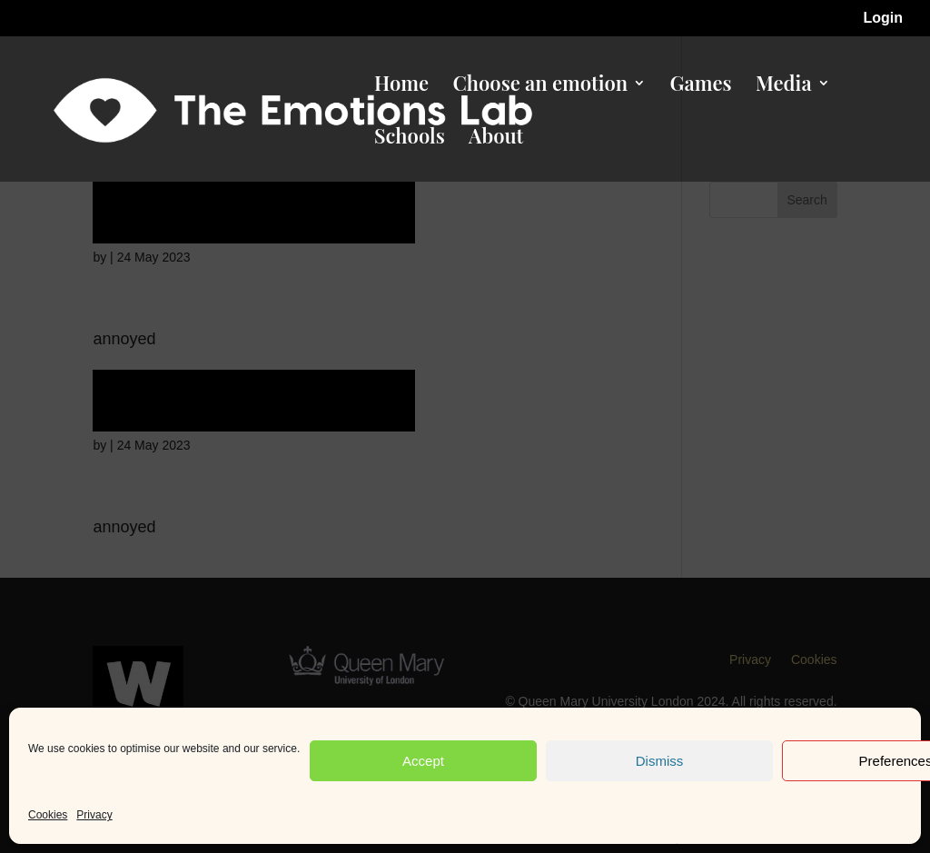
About (496, 139)
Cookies (47, 814)
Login (883, 18)
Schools (409, 139)
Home (401, 86)
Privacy (94, 814)
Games (701, 86)
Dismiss (660, 761)
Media (784, 86)
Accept (423, 761)
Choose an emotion (540, 86)
